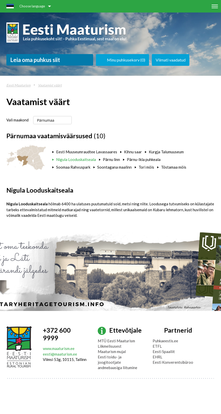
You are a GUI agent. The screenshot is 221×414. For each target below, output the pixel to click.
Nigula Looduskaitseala (76, 159)
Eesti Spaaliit (164, 351)
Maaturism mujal (112, 351)
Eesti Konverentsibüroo (173, 362)
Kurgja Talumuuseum (166, 151)
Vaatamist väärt (50, 85)
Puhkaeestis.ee (165, 340)
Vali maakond (17, 120)
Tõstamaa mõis (173, 167)
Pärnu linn (111, 159)
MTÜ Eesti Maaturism (116, 340)
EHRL (157, 357)
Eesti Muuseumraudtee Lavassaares (86, 151)
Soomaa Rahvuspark (73, 167)
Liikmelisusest (109, 346)
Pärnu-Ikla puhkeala (144, 159)
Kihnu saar (133, 151)
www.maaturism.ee (59, 348)
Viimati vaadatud (171, 59)
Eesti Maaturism (18, 85)
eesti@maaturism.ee (60, 354)
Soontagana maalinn (114, 167)
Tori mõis (146, 167)
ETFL (157, 346)
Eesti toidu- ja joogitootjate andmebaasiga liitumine (117, 362)
